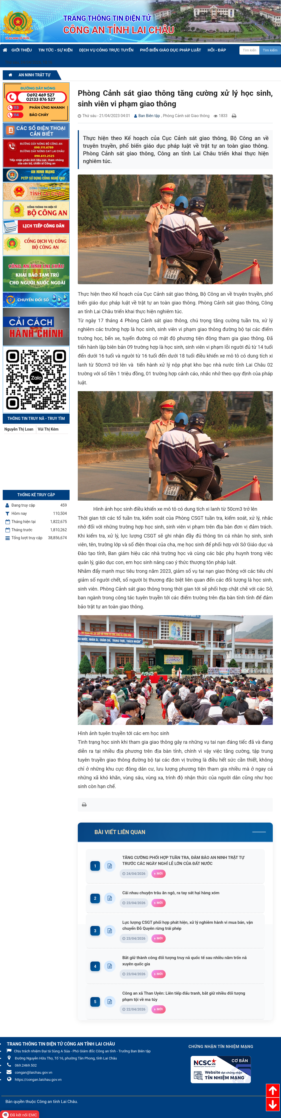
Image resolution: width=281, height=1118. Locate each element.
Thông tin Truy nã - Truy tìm (36, 418)
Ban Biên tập (149, 116)
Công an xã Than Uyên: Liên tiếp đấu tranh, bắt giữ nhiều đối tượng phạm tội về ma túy (190, 997)
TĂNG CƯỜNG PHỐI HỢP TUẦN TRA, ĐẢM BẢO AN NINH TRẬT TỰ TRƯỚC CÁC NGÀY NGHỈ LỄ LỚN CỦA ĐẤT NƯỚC (190, 861)
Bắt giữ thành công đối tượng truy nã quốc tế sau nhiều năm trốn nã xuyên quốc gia (190, 962)
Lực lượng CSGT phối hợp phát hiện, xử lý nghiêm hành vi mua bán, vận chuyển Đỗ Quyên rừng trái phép (190, 926)
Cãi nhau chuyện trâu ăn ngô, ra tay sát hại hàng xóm (176, 893)
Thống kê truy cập (36, 495)
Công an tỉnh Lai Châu (57, 1102)
